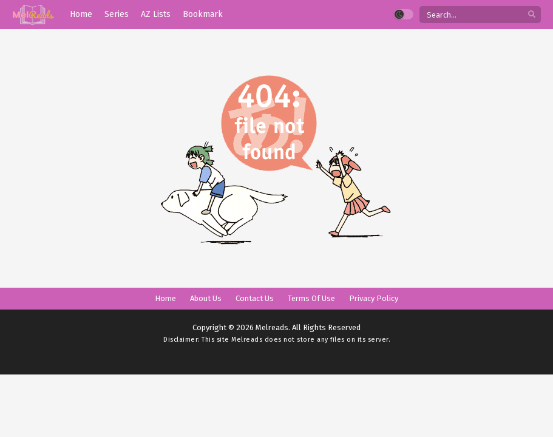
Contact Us (255, 298)
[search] (532, 15)
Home (165, 298)
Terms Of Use (311, 298)
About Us (206, 298)
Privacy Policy (373, 298)
